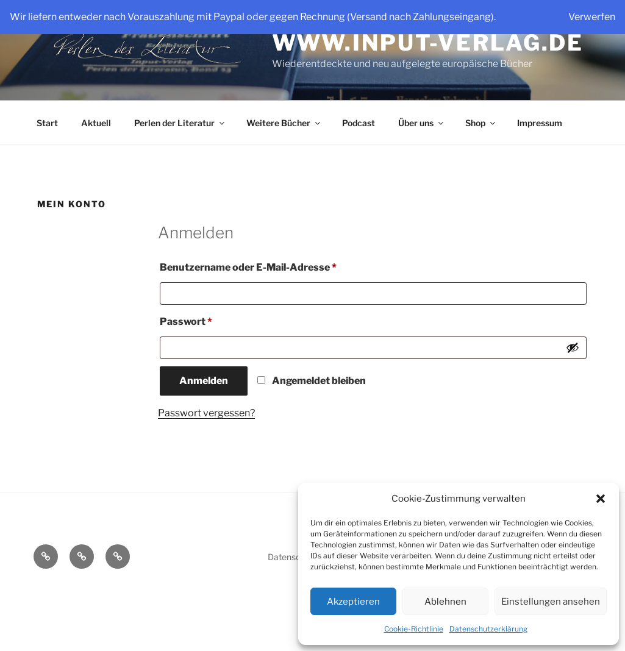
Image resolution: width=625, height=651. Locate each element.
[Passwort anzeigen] (572, 347)
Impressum (539, 123)
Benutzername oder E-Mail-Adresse (277, 265)
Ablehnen (445, 601)
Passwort (215, 319)
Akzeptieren (353, 601)
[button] (601, 499)
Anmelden (203, 380)
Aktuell (96, 123)
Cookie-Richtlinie (413, 628)
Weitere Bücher (284, 123)
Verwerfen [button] (591, 17)
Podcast (358, 123)
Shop (481, 123)
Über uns (421, 123)
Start (47, 123)
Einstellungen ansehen (550, 601)
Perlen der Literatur (180, 123)
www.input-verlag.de (428, 42)
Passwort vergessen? (206, 413)
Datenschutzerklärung (488, 628)
